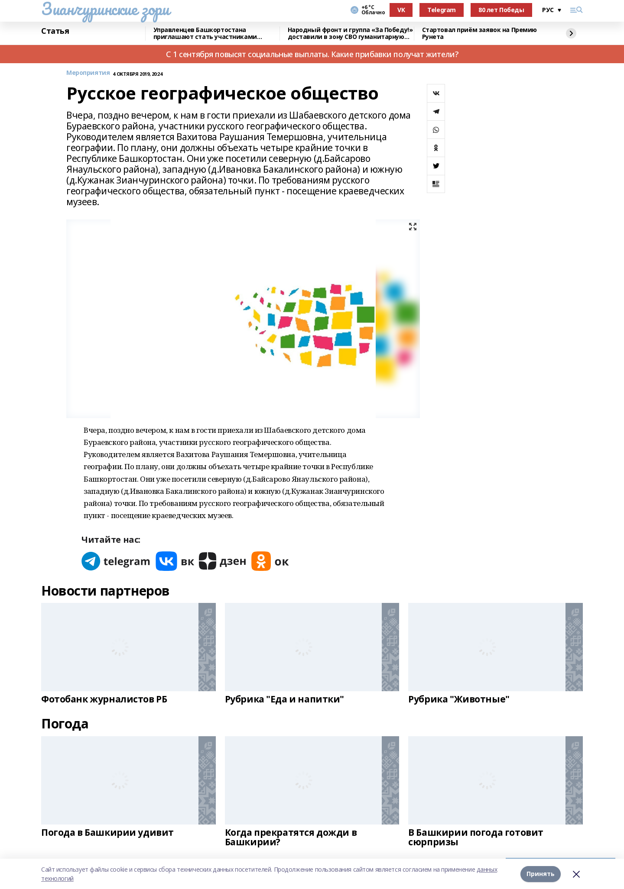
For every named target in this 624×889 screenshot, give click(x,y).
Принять (540, 874)
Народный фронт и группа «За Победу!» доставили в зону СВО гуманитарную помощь (350, 33)
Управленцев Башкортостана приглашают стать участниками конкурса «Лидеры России (205, 33)
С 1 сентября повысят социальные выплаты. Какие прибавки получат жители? (312, 54)
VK (401, 10)
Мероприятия (88, 73)
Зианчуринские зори (105, 9)
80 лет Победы (501, 10)
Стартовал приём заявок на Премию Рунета (479, 33)
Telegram (441, 10)
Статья (55, 31)
